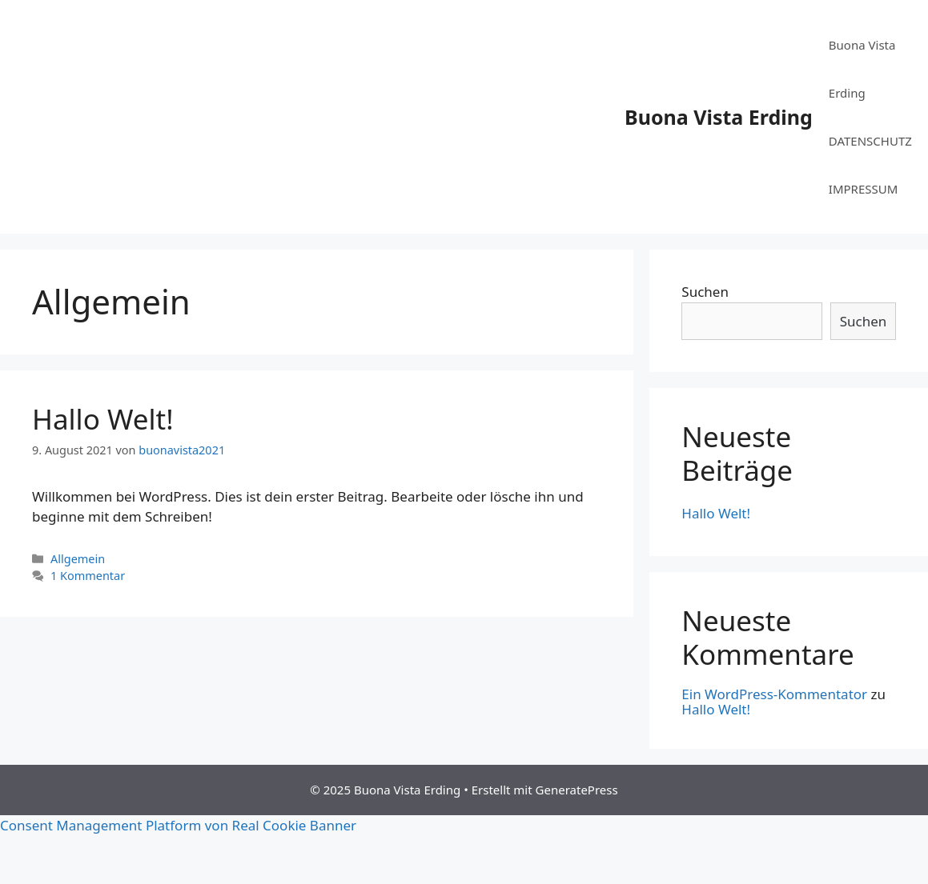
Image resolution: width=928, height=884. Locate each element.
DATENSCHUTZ (870, 141)
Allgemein (77, 558)
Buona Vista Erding (719, 116)
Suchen (705, 291)
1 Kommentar (87, 575)
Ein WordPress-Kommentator (774, 694)
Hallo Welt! (103, 419)
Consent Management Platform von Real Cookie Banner (178, 825)
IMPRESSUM (863, 189)
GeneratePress (577, 790)
